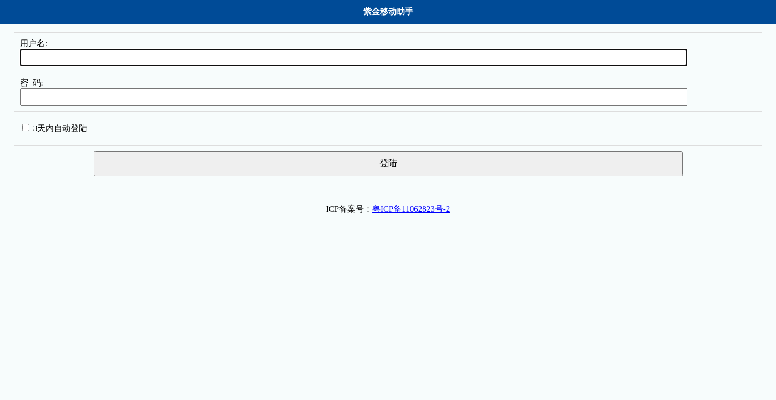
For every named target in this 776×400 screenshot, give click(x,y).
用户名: (33, 43)
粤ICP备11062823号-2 (411, 208)
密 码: (31, 82)
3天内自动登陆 (60, 128)
